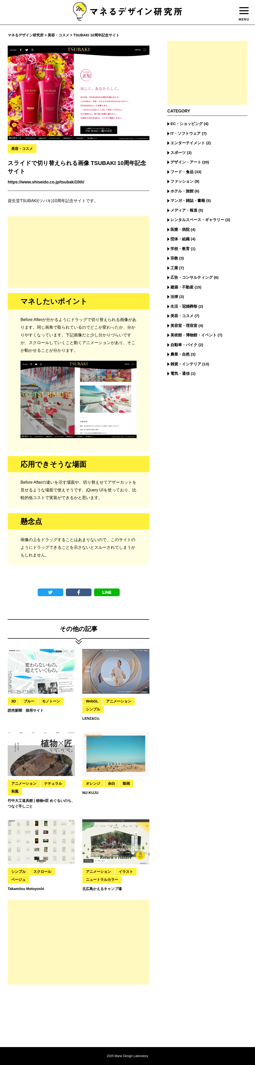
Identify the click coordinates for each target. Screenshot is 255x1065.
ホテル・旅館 (181, 191)
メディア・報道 (183, 210)
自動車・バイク (183, 345)
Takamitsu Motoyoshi (26, 889)
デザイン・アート (185, 162)
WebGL (92, 701)
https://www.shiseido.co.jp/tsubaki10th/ (46, 182)
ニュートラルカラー (102, 879)
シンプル (93, 709)
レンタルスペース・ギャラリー (197, 220)
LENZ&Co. (91, 718)
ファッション (181, 181)
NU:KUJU (90, 793)
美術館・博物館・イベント (193, 335)
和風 (14, 791)
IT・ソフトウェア (185, 133)
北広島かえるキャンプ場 (102, 889)
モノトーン (51, 701)
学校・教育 (180, 248)
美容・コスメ (22, 149)
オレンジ (93, 783)
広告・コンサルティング (191, 277)
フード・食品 (181, 172)
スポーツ (178, 152)
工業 (174, 268)
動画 (126, 783)
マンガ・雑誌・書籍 (187, 200)
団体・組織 (180, 239)
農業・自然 (180, 354)
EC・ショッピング (186, 123)
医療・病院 (180, 229)
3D (13, 701)
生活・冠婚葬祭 (183, 306)
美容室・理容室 (183, 325)
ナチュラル (53, 783)
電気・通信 (180, 373)
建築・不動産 (181, 287)
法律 (174, 296)
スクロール (42, 872)
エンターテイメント (187, 143)
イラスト (126, 872)
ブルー (29, 701)
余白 (111, 783)
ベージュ (18, 879)
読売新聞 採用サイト (26, 710)
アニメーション (118, 701)
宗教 (174, 258)
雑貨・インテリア (185, 364)
